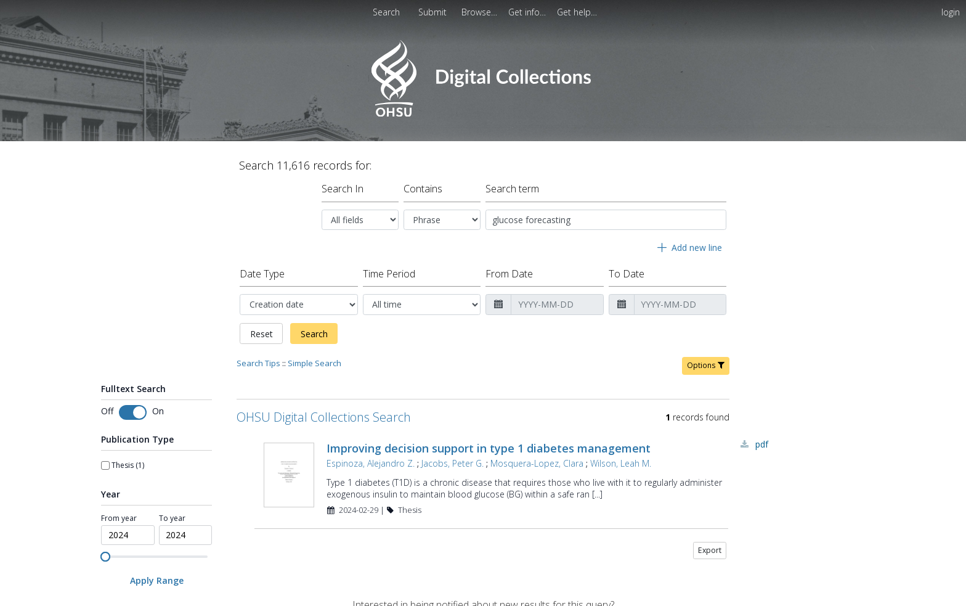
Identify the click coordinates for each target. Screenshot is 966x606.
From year (119, 518)
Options (705, 365)
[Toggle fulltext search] (133, 412)
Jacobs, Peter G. (452, 463)
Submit (433, 12)
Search (314, 334)
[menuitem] (480, 12)
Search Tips (258, 363)
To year (172, 518)
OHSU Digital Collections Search (324, 417)
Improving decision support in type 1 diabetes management (489, 448)
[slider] (105, 557)
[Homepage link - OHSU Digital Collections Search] (482, 114)
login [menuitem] (950, 12)
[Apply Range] (156, 580)
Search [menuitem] (386, 12)
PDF (761, 444)
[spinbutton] (128, 535)
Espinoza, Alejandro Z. (371, 463)
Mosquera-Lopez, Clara (536, 463)
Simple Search (314, 363)
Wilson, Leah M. (620, 463)
